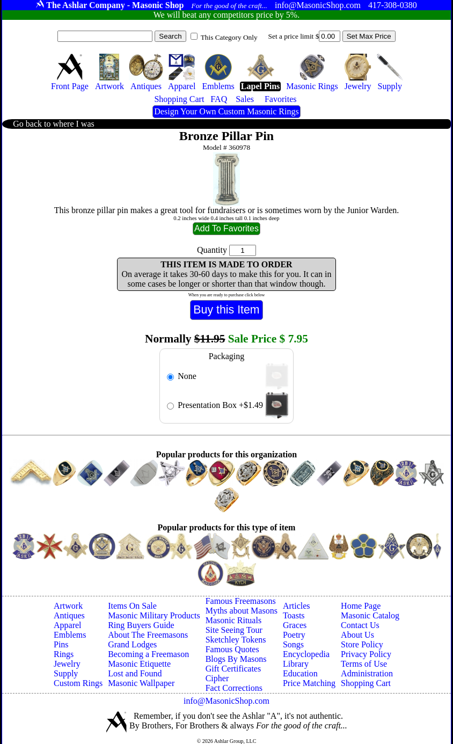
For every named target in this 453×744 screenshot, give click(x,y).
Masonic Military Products (154, 615)
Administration (367, 673)
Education (300, 673)
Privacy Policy (366, 654)
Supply (66, 673)
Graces (294, 625)
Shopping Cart (366, 683)
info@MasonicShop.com (226, 700)
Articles (296, 605)
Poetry (294, 634)
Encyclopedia (306, 654)
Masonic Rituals (233, 620)
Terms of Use (364, 663)
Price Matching (309, 683)
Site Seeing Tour (234, 629)
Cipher (217, 678)
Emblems (70, 634)
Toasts (294, 615)
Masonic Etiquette (139, 663)
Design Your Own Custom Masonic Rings (226, 111)
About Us (357, 634)
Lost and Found (135, 673)
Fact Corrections (234, 687)
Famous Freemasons (241, 601)
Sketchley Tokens (236, 639)
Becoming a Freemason (148, 654)
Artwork (68, 605)
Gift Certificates (233, 668)
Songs (293, 644)
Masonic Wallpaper (141, 683)
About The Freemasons (148, 634)
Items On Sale (132, 605)
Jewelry (67, 663)
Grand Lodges (132, 644)
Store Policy (362, 644)
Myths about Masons (241, 610)
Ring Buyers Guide (141, 625)
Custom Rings (78, 683)
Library (296, 663)
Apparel (68, 625)
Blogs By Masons (236, 658)
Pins (61, 644)
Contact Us (360, 625)
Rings (64, 654)
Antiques (69, 615)
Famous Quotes (232, 649)
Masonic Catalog (370, 615)
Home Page (361, 605)
